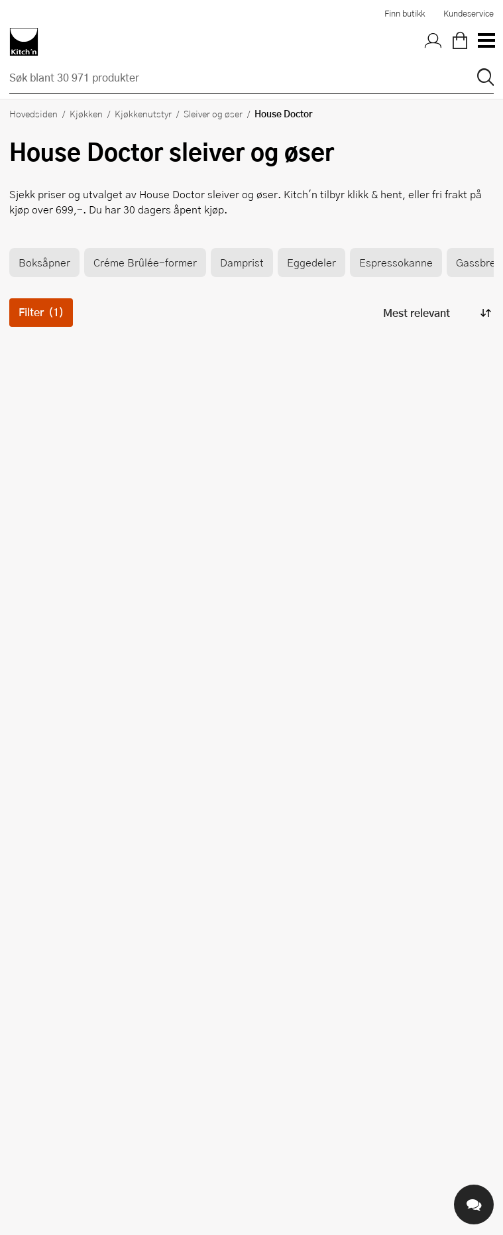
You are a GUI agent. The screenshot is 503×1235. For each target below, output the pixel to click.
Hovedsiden (33, 113)
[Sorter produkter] (436, 312)
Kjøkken (86, 113)
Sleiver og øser (213, 113)
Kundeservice (468, 13)
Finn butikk (404, 13)
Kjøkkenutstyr (143, 113)
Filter (41, 312)
